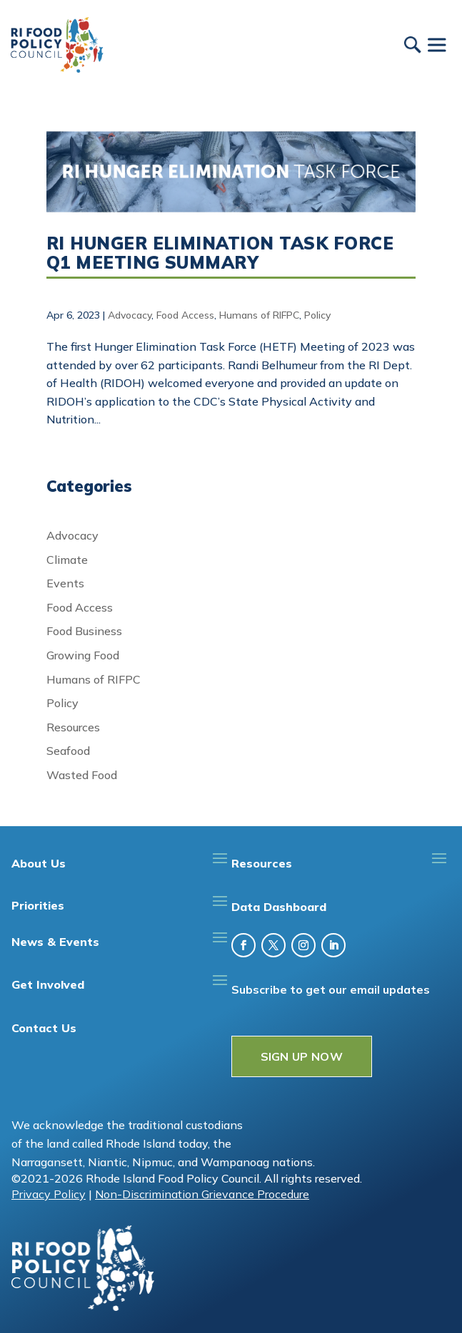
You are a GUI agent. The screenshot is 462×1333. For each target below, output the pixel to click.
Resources (73, 727)
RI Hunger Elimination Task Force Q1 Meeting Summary (219, 252)
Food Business (84, 631)
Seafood (68, 750)
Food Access (185, 315)
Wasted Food (81, 775)
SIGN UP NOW (302, 1056)
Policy (317, 315)
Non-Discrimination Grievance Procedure (202, 1194)
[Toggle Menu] (436, 44)
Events (65, 583)
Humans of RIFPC (259, 315)
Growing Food (82, 655)
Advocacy (129, 315)
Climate (67, 559)
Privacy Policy (48, 1194)
